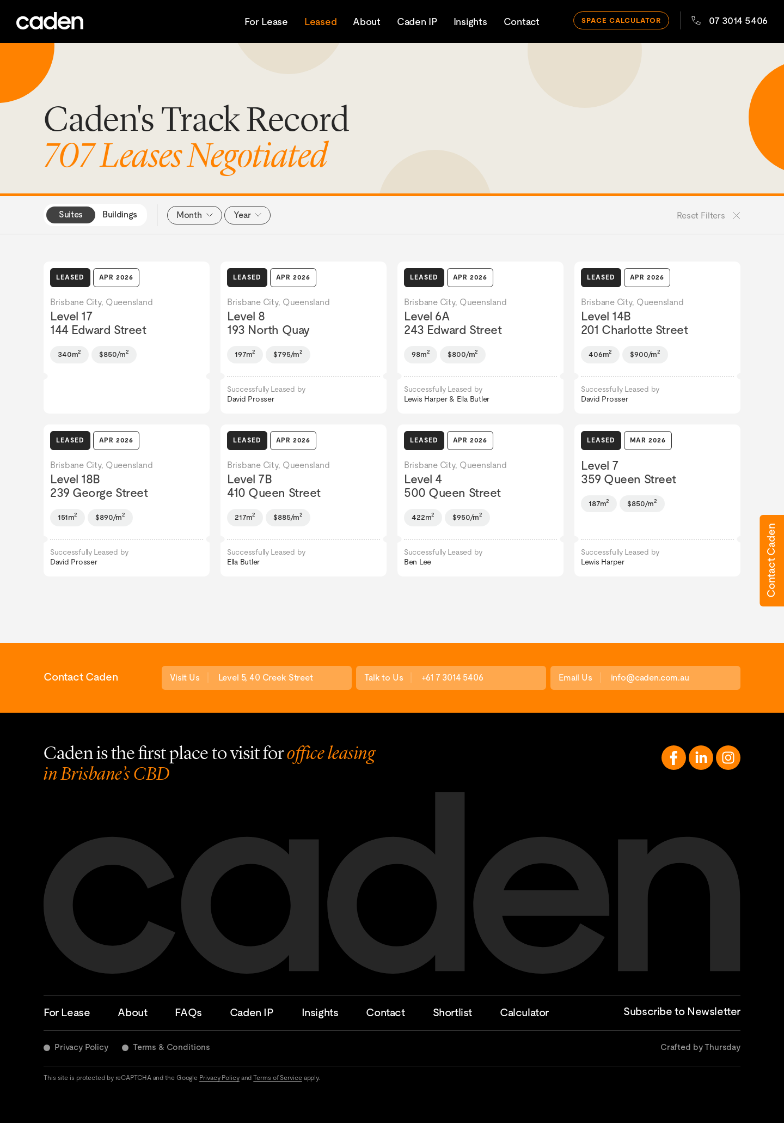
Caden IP (417, 21)
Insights (470, 21)
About (367, 21)
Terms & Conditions (171, 1047)
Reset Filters (708, 215)
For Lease (266, 21)
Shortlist (452, 1012)
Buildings (119, 214)
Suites (71, 214)
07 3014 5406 (729, 20)
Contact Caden (771, 561)
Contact (522, 21)
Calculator (524, 1012)
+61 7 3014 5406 (452, 677)
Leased (320, 21)
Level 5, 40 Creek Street (265, 677)
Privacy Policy (81, 1047)
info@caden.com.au (650, 677)
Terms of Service (277, 1078)
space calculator (621, 20)
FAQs (188, 1012)
